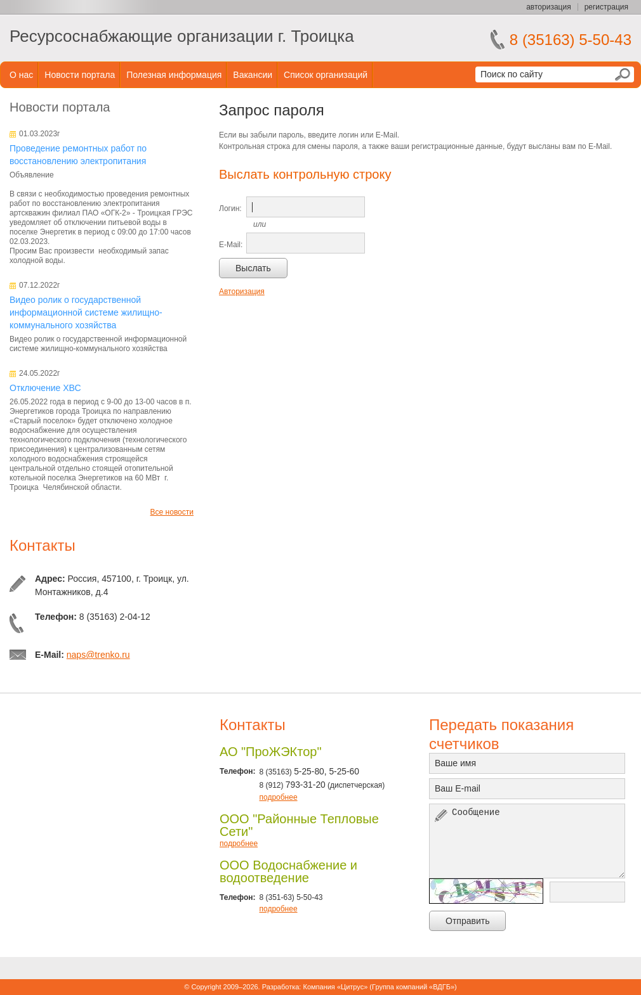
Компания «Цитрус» (335, 987)
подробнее (278, 797)
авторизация (548, 7)
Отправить (467, 921)
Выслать (253, 268)
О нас (21, 75)
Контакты (43, 545)
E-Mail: (230, 244)
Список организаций (325, 75)
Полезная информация (173, 75)
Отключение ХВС (45, 388)
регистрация (606, 7)
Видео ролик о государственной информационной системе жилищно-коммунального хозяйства (86, 312)
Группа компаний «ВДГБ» (413, 987)
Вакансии (252, 75)
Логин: (230, 208)
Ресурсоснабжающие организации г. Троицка (182, 36)
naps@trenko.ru (98, 655)
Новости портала (79, 75)
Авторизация (242, 291)
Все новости (172, 512)
